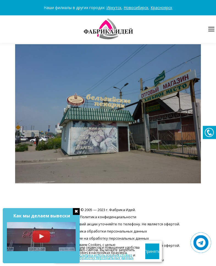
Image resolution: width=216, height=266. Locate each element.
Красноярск (161, 7)
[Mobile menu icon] (211, 29)
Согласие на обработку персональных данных (108, 238)
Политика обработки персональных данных (108, 231)
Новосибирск (136, 7)
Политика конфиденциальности (108, 216)
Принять (152, 251)
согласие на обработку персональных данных (95, 258)
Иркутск (113, 7)
